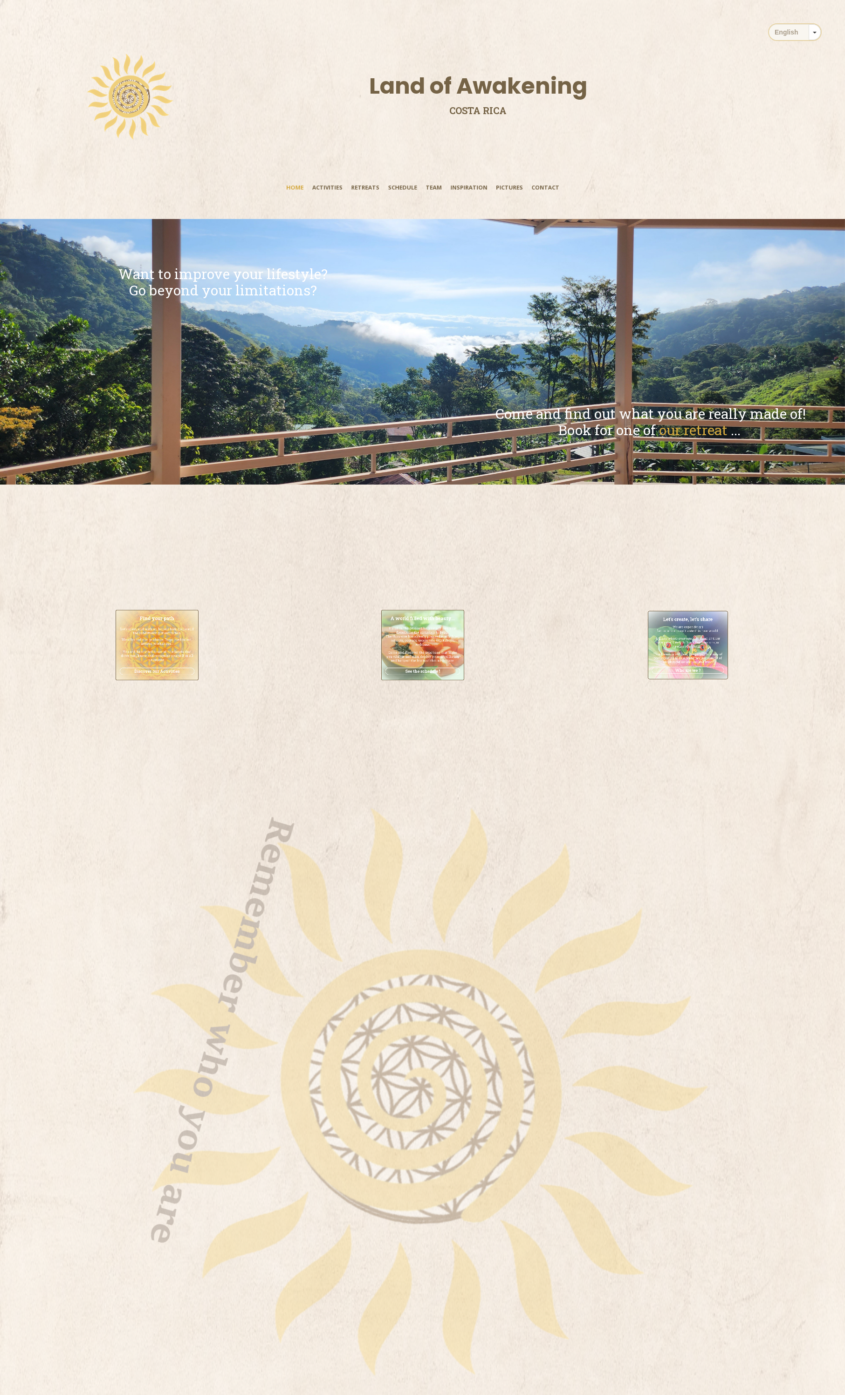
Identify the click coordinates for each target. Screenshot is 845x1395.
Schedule (405, 187)
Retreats (371, 187)
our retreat (762, 430)
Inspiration (463, 187)
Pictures (499, 187)
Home (309, 187)
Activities (338, 187)
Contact (531, 187)
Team (432, 187)
